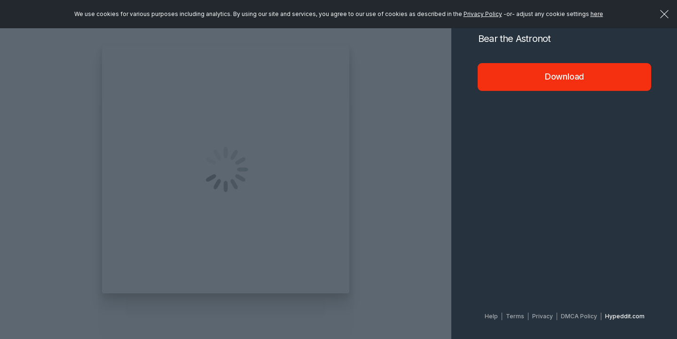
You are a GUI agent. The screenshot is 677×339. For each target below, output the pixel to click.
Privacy (542, 316)
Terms (515, 316)
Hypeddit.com (625, 316)
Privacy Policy (483, 13)
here (596, 13)
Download (564, 76)
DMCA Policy (579, 316)
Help (491, 316)
